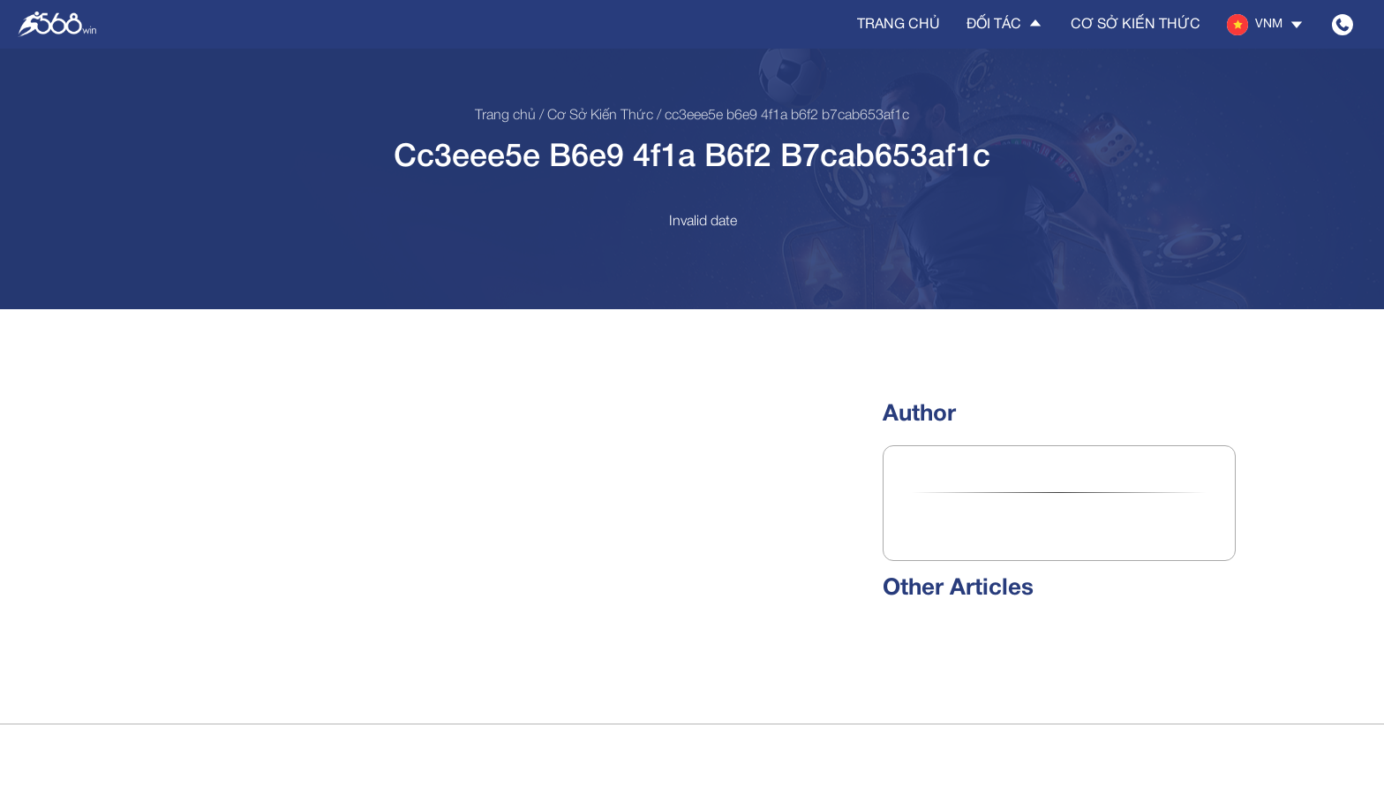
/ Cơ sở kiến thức (594, 116)
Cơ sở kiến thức (1135, 25)
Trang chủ (898, 25)
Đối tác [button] (1005, 24)
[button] (1266, 25)
